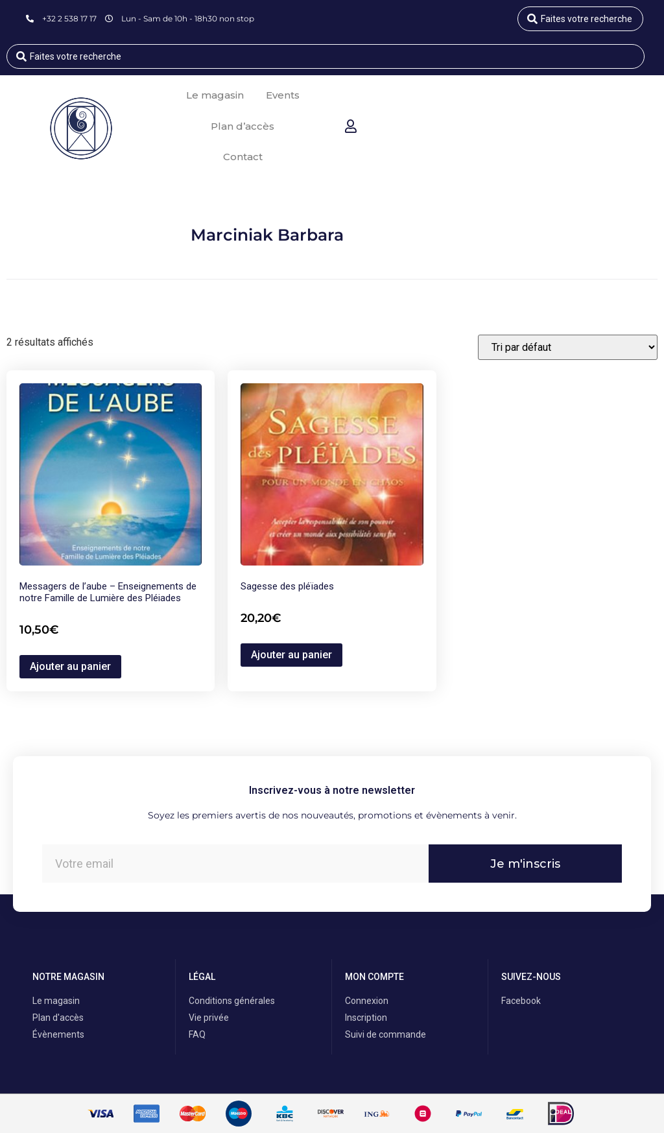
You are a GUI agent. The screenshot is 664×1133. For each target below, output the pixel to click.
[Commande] (568, 347)
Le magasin (215, 95)
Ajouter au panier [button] (70, 666)
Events (283, 95)
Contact (243, 156)
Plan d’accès (242, 126)
